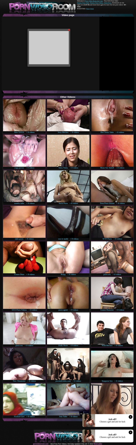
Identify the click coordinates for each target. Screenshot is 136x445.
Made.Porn (107, 3)
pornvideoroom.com (40, 444)
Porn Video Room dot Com (94, 1)
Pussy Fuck (90, 8)
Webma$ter (98, 444)
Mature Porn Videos (96, 3)
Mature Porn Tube (83, 3)
